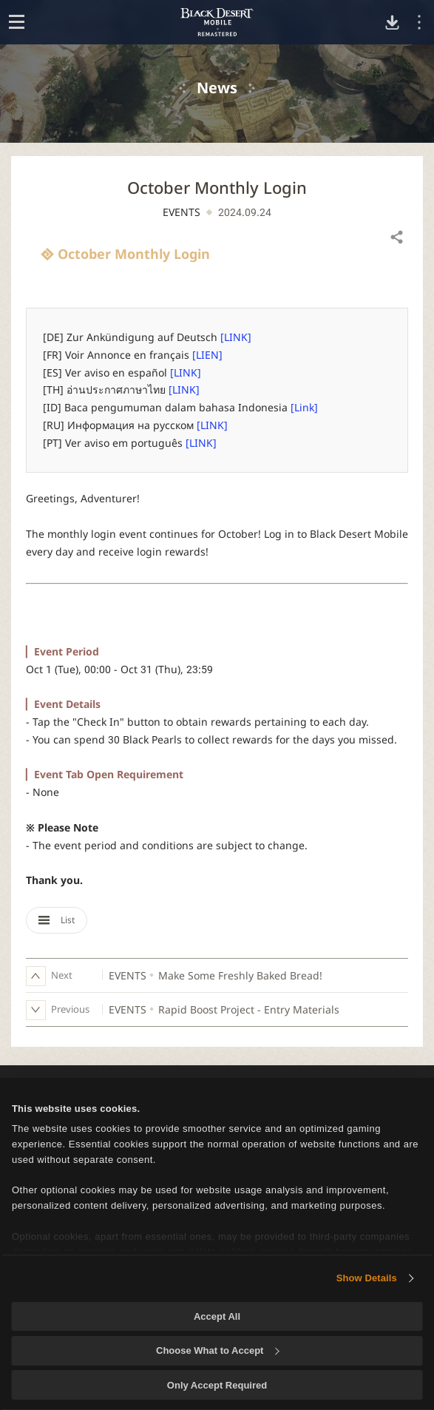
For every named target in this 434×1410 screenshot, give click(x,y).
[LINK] (235, 337)
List (56, 920)
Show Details (366, 1277)
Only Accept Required (217, 1385)
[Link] (304, 407)
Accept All (217, 1316)
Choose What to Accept (217, 1350)
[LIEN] (207, 355)
